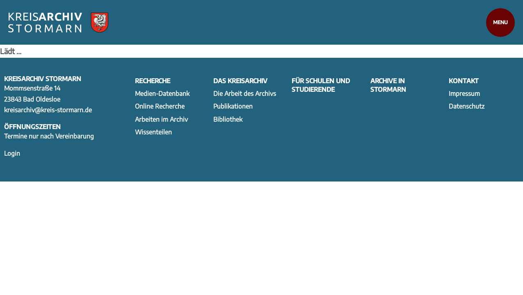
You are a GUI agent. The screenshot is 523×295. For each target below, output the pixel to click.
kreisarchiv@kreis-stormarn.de (48, 109)
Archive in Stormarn (388, 85)
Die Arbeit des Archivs (244, 93)
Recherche (152, 80)
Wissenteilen (153, 132)
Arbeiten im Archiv (161, 119)
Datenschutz (466, 106)
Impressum (464, 93)
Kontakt (464, 80)
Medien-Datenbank (162, 93)
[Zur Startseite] (58, 22)
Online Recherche (160, 106)
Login (12, 153)
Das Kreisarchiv (240, 80)
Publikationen (233, 106)
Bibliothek (227, 119)
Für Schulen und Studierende (321, 85)
